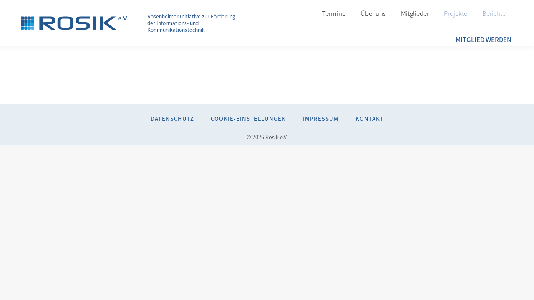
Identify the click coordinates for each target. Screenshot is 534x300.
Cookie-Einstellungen (248, 118)
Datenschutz (172, 118)
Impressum (321, 118)
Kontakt (369, 118)
